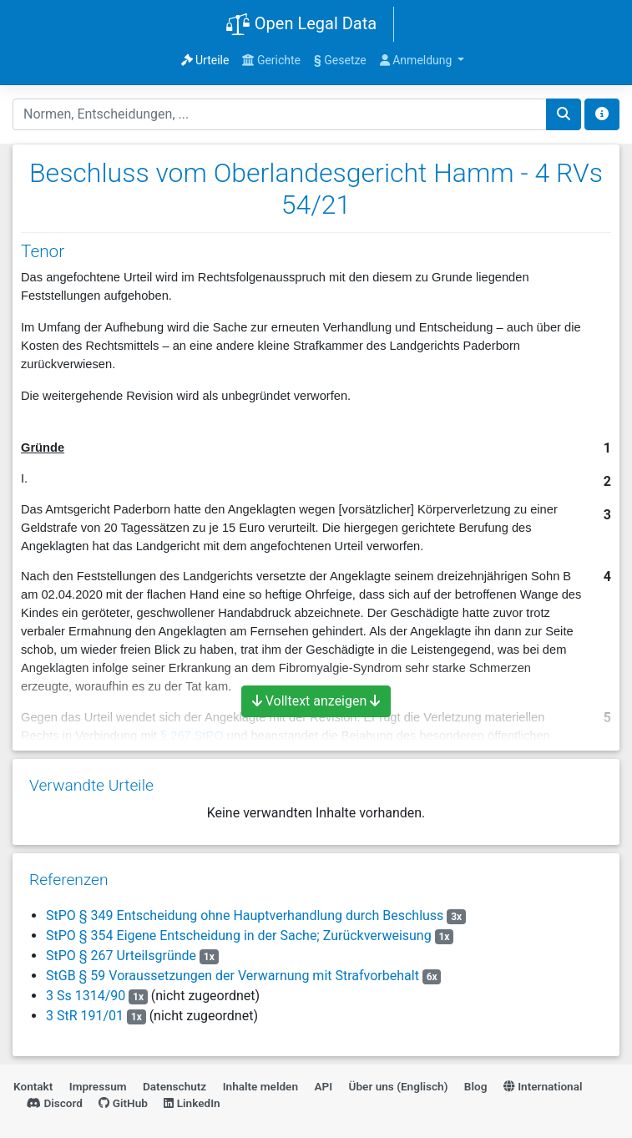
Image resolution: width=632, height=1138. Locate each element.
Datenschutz (174, 1086)
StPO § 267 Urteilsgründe (121, 956)
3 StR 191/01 (85, 1016)
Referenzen (69, 879)
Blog (476, 1086)
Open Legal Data (301, 25)
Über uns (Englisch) (398, 1086)
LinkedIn (192, 1103)
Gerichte (271, 60)
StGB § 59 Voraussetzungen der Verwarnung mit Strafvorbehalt (232, 976)
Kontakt (33, 1086)
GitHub (123, 1103)
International (543, 1086)
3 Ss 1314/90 (85, 996)
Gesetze (340, 60)
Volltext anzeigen (316, 701)
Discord (55, 1103)
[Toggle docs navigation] (601, 114)
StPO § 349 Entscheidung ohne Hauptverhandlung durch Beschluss (244, 915)
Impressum (98, 1086)
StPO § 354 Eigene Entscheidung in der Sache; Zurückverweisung (239, 935)
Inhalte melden (260, 1086)
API (323, 1086)
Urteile (205, 60)
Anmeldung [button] (417, 60)
